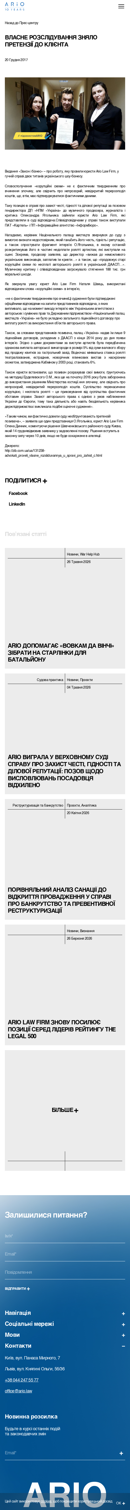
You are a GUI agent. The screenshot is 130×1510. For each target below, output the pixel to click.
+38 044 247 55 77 (22, 1380)
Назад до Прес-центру (21, 23)
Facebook (18, 493)
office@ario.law (18, 1391)
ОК (120, 1503)
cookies (46, 1501)
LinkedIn (17, 504)
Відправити (17, 1289)
